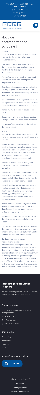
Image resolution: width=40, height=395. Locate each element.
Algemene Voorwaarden (20, 392)
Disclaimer (20, 384)
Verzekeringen (7, 337)
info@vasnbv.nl (20, 13)
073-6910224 (20, 16)
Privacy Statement (20, 388)
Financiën (5, 344)
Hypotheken (6, 340)
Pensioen (5, 348)
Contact (12, 363)
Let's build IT (25, 379)
